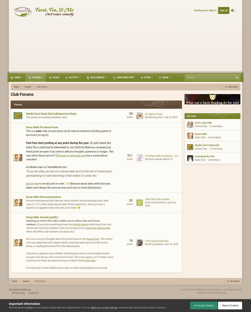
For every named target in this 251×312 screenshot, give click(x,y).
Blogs (55, 77)
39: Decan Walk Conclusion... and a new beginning (170, 156)
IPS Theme (14, 289)
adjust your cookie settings (103, 307)
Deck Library (97, 77)
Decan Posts (92, 239)
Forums (36, 77)
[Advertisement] (125, 47)
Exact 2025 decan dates (157, 199)
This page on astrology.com (71, 155)
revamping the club (204, 156)
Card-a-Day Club (203, 122)
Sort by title (32, 183)
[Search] (202, 77)
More (165, 77)
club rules (90, 260)
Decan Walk (201, 134)
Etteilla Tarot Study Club (207, 145)
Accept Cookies (204, 305)
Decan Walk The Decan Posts (42, 127)
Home (17, 77)
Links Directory (125, 77)
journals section (80, 224)
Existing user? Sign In (205, 10)
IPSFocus (26, 289)
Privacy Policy (18, 293)
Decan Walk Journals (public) (42, 217)
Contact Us (33, 293)
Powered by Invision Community (211, 293)
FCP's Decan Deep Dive (156, 241)
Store (147, 77)
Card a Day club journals (98, 228)
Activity (74, 77)
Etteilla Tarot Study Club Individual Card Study (51, 113)
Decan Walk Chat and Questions (43, 197)
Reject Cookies (230, 305)
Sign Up (224, 10)
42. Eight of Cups (153, 114)
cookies (29, 307)
